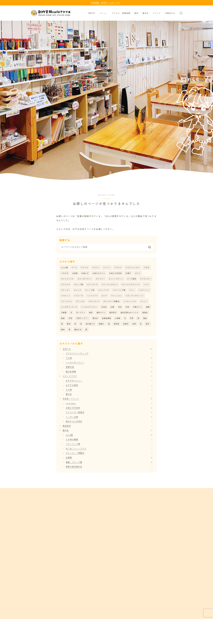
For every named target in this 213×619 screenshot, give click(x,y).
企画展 (109, 457)
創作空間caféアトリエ (129, 312)
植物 (145, 318)
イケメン (95, 267)
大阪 (70, 318)
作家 (127, 307)
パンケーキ (78, 295)
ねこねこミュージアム (109, 448)
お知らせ (107, 348)
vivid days (109, 403)
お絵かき (85, 273)
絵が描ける (90, 324)
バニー (132, 290)
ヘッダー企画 (109, 416)
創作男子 (113, 312)
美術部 (116, 324)
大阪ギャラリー (82, 318)
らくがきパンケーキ (69, 307)
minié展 (109, 435)
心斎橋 (117, 318)
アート (74, 267)
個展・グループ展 (109, 462)
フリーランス (66, 301)
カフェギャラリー (85, 279)
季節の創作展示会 (109, 466)
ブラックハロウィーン (135, 295)
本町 (132, 318)
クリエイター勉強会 (109, 412)
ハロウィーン (144, 290)
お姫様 (75, 273)
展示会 (145, 13)
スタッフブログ (107, 376)
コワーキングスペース (131, 284)
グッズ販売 (131, 279)
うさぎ (146, 267)
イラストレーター (133, 267)
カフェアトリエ (67, 279)
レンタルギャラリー (89, 307)
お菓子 (128, 273)
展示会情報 (109, 371)
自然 (134, 324)
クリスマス (65, 284)
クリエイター (145, 279)
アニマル (84, 267)
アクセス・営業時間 (121, 13)
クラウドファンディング (109, 353)
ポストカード (94, 301)
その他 (109, 358)
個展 (148, 307)
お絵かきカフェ (99, 273)
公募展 (64, 312)
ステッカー (65, 290)
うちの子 (64, 273)
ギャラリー (100, 279)
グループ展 (78, 284)
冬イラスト (80, 312)
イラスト (118, 267)
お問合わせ (170, 13)
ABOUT (91, 13)
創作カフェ (101, 312)
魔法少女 (78, 329)
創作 (91, 312)
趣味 (63, 329)
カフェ (137, 273)
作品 (120, 307)
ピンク (104, 295)
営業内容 (109, 367)
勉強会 (145, 312)
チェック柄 (89, 290)
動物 (63, 318)
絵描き (101, 324)
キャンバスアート (116, 279)
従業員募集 (106, 318)
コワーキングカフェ (110, 284)
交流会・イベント (107, 398)
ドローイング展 (119, 290)
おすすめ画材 (109, 385)
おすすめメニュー (109, 380)
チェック (77, 290)
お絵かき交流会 (115, 273)
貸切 (136, 13)
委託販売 (107, 425)
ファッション (116, 295)
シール (146, 284)
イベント (157, 13)
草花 (147, 324)
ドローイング (103, 290)
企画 (112, 307)
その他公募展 (109, 439)
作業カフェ (137, 307)
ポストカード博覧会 (111, 301)
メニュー (103, 13)
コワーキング (92, 284)
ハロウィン (65, 295)
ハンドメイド (92, 295)
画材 (68, 324)
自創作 (126, 324)
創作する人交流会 (109, 421)
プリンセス (80, 301)
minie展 (64, 267)
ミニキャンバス (129, 301)
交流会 (104, 307)
